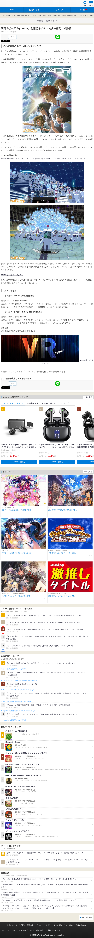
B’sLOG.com (81, 925)
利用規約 (22, 925)
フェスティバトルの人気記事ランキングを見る (16, 701)
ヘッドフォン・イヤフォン (13, 403)
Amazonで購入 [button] (19, 462)
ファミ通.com (69, 925)
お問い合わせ (12, 925)
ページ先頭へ (87, 917)
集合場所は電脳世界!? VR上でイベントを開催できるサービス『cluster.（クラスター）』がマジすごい (43, 158)
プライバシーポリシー (43, 925)
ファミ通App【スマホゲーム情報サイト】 (16, 15)
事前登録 (39, 21)
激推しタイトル (52, 21)
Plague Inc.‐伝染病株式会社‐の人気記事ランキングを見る (19, 710)
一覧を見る (88, 397)
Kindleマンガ (32, 403)
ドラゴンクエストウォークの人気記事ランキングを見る (19, 680)
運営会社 (30, 925)
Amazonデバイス (48, 403)
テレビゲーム (64, 403)
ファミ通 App (9, 3)
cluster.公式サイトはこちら (12, 275)
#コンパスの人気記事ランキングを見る (14, 669)
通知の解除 (58, 925)
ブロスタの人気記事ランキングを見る (14, 720)
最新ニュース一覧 (39, 15)
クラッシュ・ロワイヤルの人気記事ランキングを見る (19, 690)
